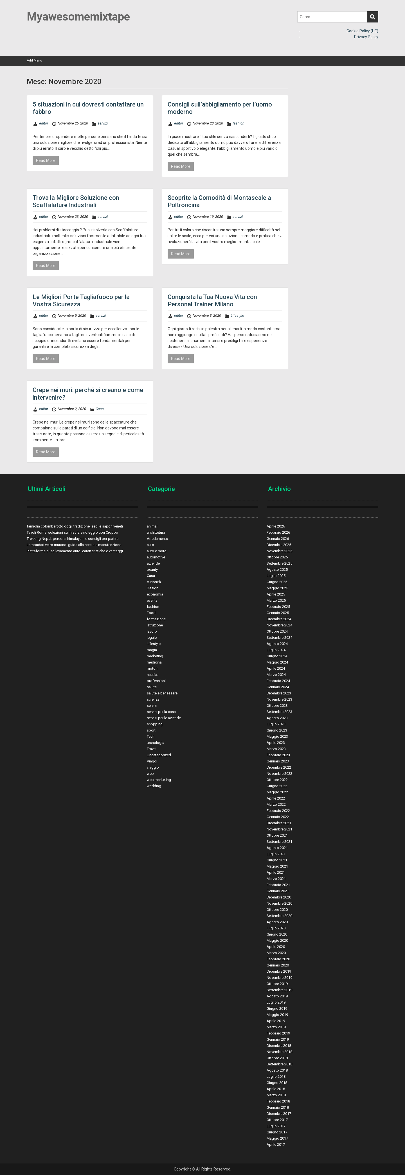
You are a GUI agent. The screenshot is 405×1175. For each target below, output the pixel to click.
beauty (152, 569)
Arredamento (157, 538)
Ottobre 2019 (277, 984)
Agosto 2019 (277, 996)
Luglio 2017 (276, 1126)
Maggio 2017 (277, 1138)
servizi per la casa (161, 712)
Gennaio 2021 (278, 891)
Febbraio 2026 (278, 532)
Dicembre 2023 (279, 693)
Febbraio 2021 (278, 885)
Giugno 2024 (277, 656)
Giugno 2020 (277, 934)
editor (43, 123)
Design (152, 588)
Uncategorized (159, 755)
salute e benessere (162, 693)
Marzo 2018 (276, 1095)
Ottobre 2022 (277, 780)
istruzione (155, 625)
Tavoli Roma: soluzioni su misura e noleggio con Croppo (72, 532)
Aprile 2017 (276, 1144)
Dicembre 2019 (279, 971)
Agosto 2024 (277, 644)
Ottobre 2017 (277, 1120)
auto (150, 545)
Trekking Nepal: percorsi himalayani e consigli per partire (72, 538)
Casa (100, 409)
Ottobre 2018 (277, 1058)
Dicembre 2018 (279, 1045)
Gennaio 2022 (278, 817)
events (152, 600)
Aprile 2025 (276, 594)
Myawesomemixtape (78, 16)
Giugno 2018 (277, 1083)
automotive (156, 557)
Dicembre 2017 (279, 1113)
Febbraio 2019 (278, 1033)
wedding (154, 786)
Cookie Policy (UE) (362, 31)
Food (151, 613)
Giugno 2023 (277, 730)
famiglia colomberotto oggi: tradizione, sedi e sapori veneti (75, 526)
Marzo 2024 (276, 675)
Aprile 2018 (276, 1089)
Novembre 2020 (279, 903)
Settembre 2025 (279, 563)
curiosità (154, 582)
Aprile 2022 (276, 798)
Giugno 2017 (277, 1132)
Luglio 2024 (276, 650)
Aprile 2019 (276, 1021)
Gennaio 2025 (278, 613)
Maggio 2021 (277, 866)
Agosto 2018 (277, 1070)
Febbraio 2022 (278, 811)
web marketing (159, 780)
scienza (153, 699)
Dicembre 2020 (279, 897)
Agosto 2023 (277, 718)
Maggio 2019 (277, 1015)
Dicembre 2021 (279, 823)
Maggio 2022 (277, 792)
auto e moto (156, 551)
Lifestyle (237, 315)
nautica (153, 675)
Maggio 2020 (277, 940)
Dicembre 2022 (279, 767)
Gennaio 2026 (278, 538)
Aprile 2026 (276, 526)
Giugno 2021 (277, 860)
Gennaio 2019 (278, 1039)
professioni (156, 681)
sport (151, 730)
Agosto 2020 (277, 922)
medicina (154, 662)
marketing (155, 656)
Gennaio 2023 (278, 761)
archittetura (156, 532)
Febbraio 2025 (278, 607)
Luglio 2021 (276, 854)
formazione (156, 619)
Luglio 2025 (276, 576)
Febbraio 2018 (278, 1101)
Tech (150, 736)
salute (152, 687)
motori (152, 668)
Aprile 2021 (276, 872)
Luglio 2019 (276, 1002)
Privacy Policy (366, 37)
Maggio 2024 (277, 662)
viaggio (153, 767)
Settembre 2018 (279, 1064)
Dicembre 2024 (279, 619)
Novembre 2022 (279, 773)
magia (152, 650)
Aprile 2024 (276, 668)
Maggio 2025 (277, 588)
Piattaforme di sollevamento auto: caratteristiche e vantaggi (75, 551)
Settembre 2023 (279, 712)
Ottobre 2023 (277, 705)
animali (152, 526)
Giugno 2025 (277, 582)
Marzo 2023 (276, 749)
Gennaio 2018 (278, 1107)
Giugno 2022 (277, 786)
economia (155, 594)
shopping (155, 724)
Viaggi (152, 761)
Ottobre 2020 (277, 909)
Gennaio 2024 (278, 687)
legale (152, 637)
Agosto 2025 (277, 569)
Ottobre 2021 (277, 835)
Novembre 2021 (279, 829)
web (150, 773)
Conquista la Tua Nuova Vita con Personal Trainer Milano (212, 300)
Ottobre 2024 (277, 631)
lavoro (152, 631)
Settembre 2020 (279, 916)
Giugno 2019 (277, 1008)
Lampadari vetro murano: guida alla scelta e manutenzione (74, 545)
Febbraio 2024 (278, 681)
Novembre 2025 (279, 551)
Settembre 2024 (279, 637)
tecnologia (155, 743)
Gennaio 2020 (278, 965)
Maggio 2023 (277, 736)
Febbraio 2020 (278, 959)
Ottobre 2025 (277, 557)
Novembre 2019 (279, 977)
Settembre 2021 (279, 841)
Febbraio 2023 (278, 755)
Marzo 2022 (276, 804)
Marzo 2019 (276, 1027)
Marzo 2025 (276, 600)
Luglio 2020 (276, 928)
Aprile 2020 (276, 947)
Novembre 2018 (279, 1052)
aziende (153, 563)
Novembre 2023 (279, 699)
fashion (238, 123)
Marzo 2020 (276, 953)
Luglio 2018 (276, 1076)
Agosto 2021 (277, 848)
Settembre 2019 (279, 990)
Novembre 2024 (279, 625)
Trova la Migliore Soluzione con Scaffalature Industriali (76, 201)
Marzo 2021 (276, 879)
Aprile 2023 (276, 743)
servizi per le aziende (164, 718)
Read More (45, 160)
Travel (151, 749)
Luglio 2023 (276, 724)
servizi (103, 123)
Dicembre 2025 (279, 545)
